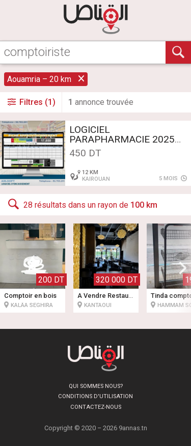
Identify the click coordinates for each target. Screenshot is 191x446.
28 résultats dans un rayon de (81, 204)
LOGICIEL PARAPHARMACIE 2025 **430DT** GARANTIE (122, 139)
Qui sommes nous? (96, 386)
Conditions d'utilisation (95, 396)
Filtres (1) (31, 102)
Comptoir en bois (30, 295)
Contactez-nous (95, 407)
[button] (183, 268)
